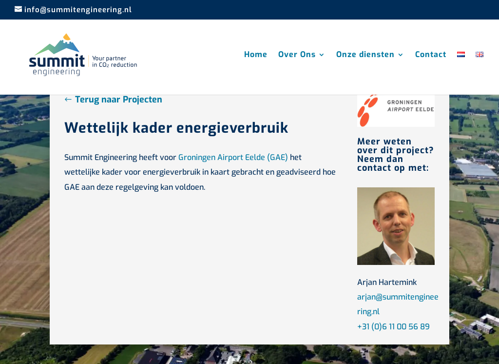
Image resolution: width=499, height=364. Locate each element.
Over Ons (297, 55)
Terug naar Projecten (118, 99)
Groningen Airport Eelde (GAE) (233, 157)
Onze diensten (365, 55)
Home (256, 55)
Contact (430, 55)
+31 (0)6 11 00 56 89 (393, 327)
